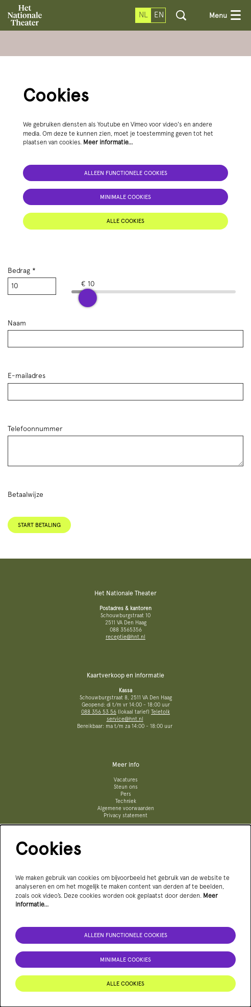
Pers (125, 794)
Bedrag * (22, 270)
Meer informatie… (108, 142)
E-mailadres (26, 375)
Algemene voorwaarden (125, 808)
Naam (17, 323)
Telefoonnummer (35, 428)
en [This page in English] (159, 14)
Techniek (125, 801)
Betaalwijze (25, 494)
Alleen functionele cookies (125, 173)
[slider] (88, 298)
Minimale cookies (125, 196)
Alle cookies (125, 220)
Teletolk (160, 712)
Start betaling (39, 524)
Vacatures (126, 779)
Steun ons (126, 787)
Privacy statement (125, 815)
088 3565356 (126, 629)
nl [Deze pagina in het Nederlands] (143, 14)
